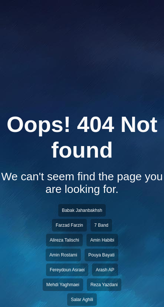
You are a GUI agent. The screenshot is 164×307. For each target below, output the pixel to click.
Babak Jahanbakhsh (82, 210)
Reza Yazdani (104, 284)
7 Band (101, 225)
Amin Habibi (102, 240)
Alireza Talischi (64, 240)
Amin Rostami (63, 255)
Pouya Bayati (101, 255)
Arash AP (105, 269)
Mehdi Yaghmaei (62, 284)
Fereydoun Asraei (67, 269)
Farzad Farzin (69, 225)
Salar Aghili (82, 299)
